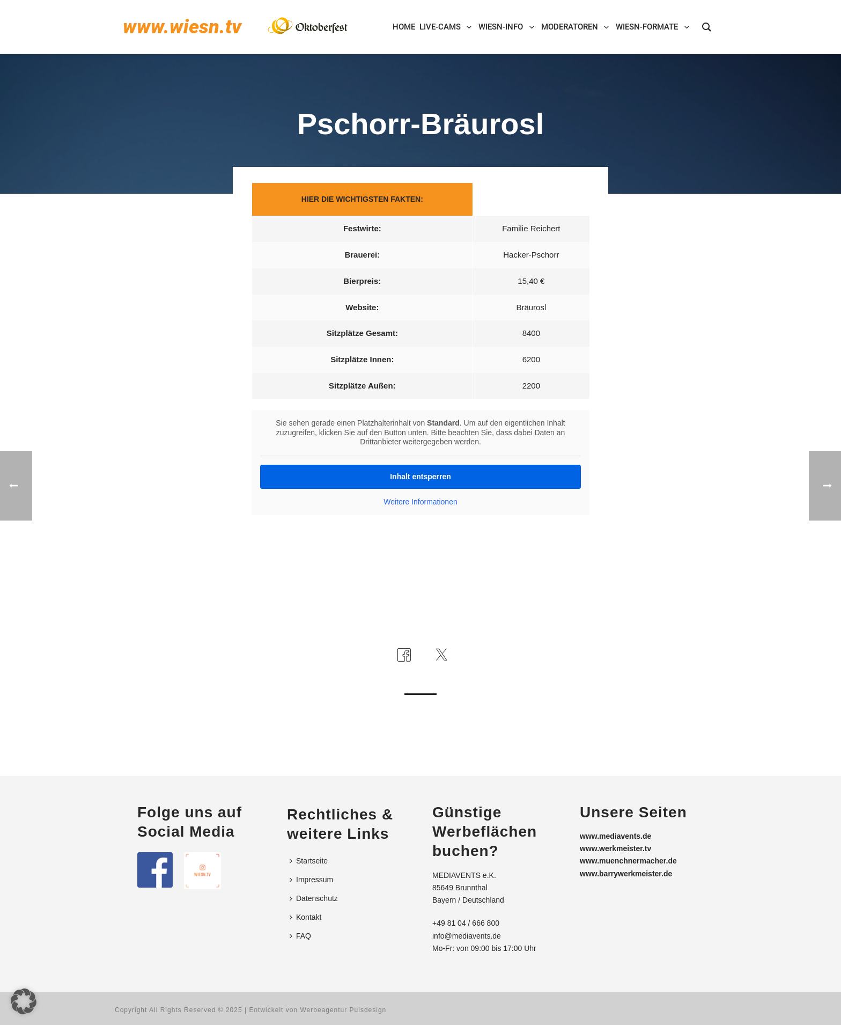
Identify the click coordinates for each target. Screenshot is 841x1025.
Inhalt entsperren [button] (420, 476)
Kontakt (305, 917)
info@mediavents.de (466, 936)
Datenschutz (314, 898)
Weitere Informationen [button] (420, 501)
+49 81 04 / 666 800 (465, 923)
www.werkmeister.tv (615, 848)
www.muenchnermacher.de (628, 860)
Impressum (311, 879)
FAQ (300, 936)
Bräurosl (531, 307)
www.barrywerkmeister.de (626, 873)
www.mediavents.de (615, 836)
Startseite (309, 860)
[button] (23, 1001)
